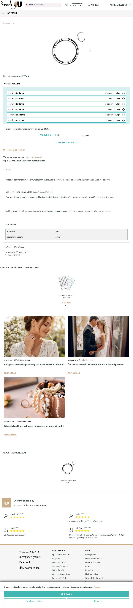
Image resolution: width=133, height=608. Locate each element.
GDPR (88, 566)
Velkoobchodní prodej (94, 578)
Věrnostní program (60, 566)
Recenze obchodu (92, 562)
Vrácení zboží (58, 570)
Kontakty (89, 570)
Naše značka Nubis (93, 559)
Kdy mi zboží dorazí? (34, 157)
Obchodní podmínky (61, 574)
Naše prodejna (91, 574)
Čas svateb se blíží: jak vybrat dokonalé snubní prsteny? (96, 364)
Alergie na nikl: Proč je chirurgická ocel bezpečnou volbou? (34, 364)
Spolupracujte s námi (61, 555)
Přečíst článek (10, 373)
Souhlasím (66, 594)
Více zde (97, 587)
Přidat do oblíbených (16, 150)
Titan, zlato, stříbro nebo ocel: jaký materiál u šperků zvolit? (34, 426)
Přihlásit (94, 5)
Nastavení (98, 601)
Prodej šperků (91, 555)
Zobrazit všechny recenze (35, 505)
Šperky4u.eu (8, 23)
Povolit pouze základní (34, 601)
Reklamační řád (59, 578)
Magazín (56, 559)
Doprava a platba (59, 562)
